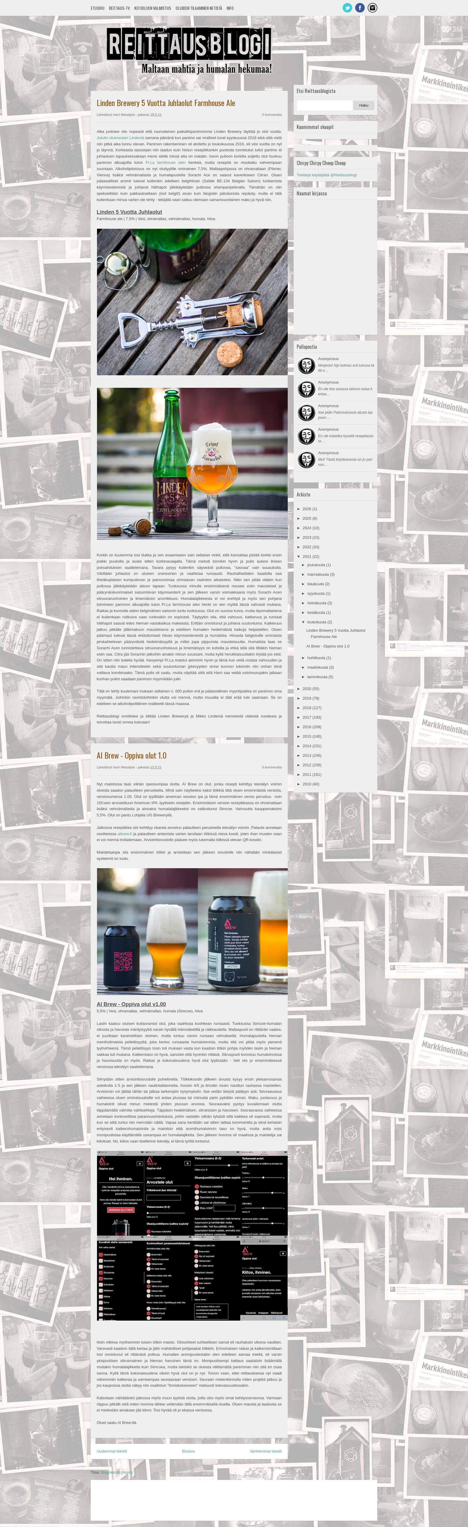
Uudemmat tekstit (112, 1451)
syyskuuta (316, 593)
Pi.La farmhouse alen (166, 162)
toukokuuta (317, 622)
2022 (307, 547)
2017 (307, 717)
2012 (307, 765)
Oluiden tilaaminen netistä (199, 8)
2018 (307, 708)
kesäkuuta (316, 612)
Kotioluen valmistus (152, 8)
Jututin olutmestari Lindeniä (120, 138)
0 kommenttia (272, 114)
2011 (307, 774)
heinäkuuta (317, 603)
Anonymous (328, 359)
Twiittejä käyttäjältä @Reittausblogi (327, 175)
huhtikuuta (317, 658)
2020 (307, 689)
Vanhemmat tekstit (266, 1451)
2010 (307, 784)
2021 (307, 556)
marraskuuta (318, 574)
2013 (307, 755)
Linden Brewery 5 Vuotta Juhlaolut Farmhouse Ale (166, 102)
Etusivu (97, 8)
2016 (307, 727)
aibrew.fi (125, 834)
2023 (307, 537)
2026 (307, 509)
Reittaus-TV (119, 8)
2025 (307, 518)
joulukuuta (316, 565)
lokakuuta (316, 584)
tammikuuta (318, 677)
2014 (307, 746)
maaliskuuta (318, 667)
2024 (307, 528)
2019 (307, 698)
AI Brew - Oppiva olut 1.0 (132, 755)
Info (230, 8)
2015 (307, 736)
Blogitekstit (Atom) (117, 1472)
